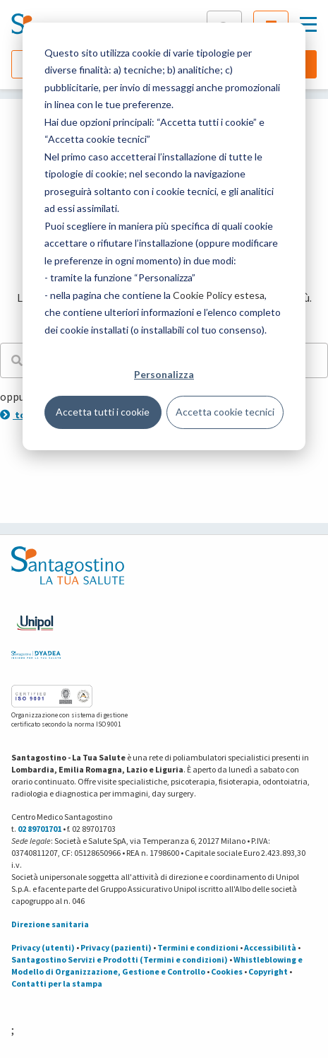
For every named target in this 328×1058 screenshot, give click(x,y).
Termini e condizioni (197, 947)
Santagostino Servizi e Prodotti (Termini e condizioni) (119, 959)
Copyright (268, 971)
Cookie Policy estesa (219, 295)
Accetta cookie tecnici (225, 412)
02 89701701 (39, 828)
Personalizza (164, 374)
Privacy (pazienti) (116, 947)
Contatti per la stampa (56, 983)
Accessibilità (270, 947)
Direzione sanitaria (50, 924)
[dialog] (164, 236)
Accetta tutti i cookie (103, 412)
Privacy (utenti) (43, 947)
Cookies (227, 971)
